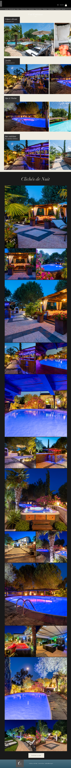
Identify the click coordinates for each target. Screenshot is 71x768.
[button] (66, 5)
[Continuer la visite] (36, 755)
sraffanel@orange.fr (49, 763)
